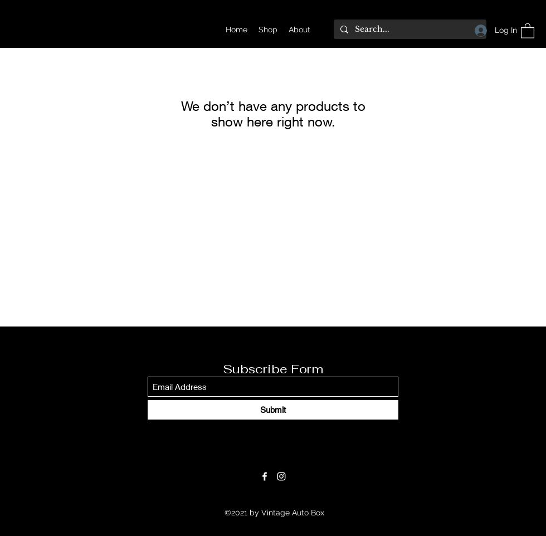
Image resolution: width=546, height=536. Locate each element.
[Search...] (409, 30)
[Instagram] (281, 476)
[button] (527, 30)
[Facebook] (264, 476)
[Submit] (273, 410)
